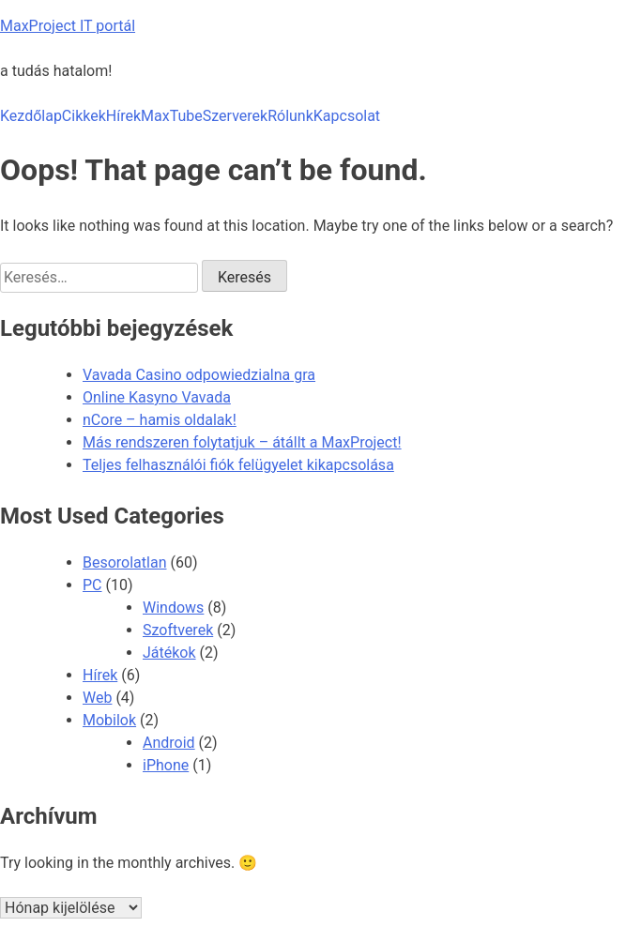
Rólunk (290, 116)
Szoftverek (178, 630)
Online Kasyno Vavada (157, 397)
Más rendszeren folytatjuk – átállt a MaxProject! (242, 442)
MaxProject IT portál (67, 26)
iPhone (166, 765)
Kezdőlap (31, 116)
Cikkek (84, 116)
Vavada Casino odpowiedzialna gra (199, 375)
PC (92, 585)
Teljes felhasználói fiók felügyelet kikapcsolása (238, 465)
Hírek (123, 116)
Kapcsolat (346, 116)
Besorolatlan (124, 562)
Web (97, 697)
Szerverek (235, 116)
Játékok (169, 652)
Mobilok (109, 720)
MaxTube (172, 116)
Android (169, 743)
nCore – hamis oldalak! (160, 420)
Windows (173, 607)
